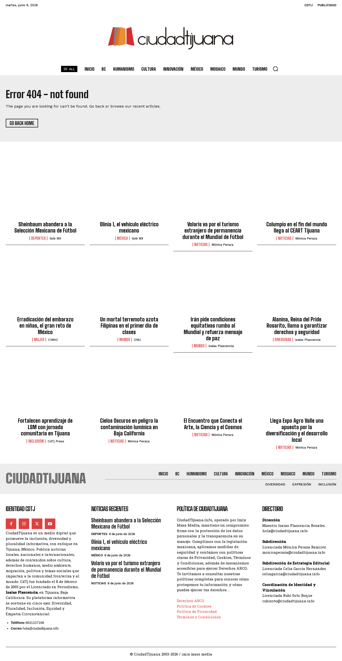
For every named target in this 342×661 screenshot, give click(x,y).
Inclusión (36, 441)
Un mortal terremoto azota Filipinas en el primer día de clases (129, 325)
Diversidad (283, 340)
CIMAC (53, 340)
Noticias (201, 244)
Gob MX (55, 238)
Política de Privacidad (197, 611)
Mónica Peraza (222, 244)
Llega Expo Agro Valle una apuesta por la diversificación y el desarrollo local (297, 430)
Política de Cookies (194, 606)
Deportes (38, 238)
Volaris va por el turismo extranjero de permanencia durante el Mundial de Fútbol (212, 230)
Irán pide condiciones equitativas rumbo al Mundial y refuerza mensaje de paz (213, 329)
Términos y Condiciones (199, 617)
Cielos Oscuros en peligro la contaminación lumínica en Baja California (129, 427)
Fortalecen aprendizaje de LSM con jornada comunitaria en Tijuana (45, 427)
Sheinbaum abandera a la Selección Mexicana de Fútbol (45, 227)
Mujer (39, 340)
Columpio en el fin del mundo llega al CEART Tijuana (296, 227)
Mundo (124, 340)
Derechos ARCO (190, 600)
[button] (275, 68)
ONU (137, 340)
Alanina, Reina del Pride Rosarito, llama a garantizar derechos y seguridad (297, 325)
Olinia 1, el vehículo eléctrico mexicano (129, 227)
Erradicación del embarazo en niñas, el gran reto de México (45, 325)
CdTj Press (56, 441)
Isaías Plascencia (221, 346)
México (122, 238)
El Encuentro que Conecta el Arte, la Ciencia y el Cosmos (213, 424)
